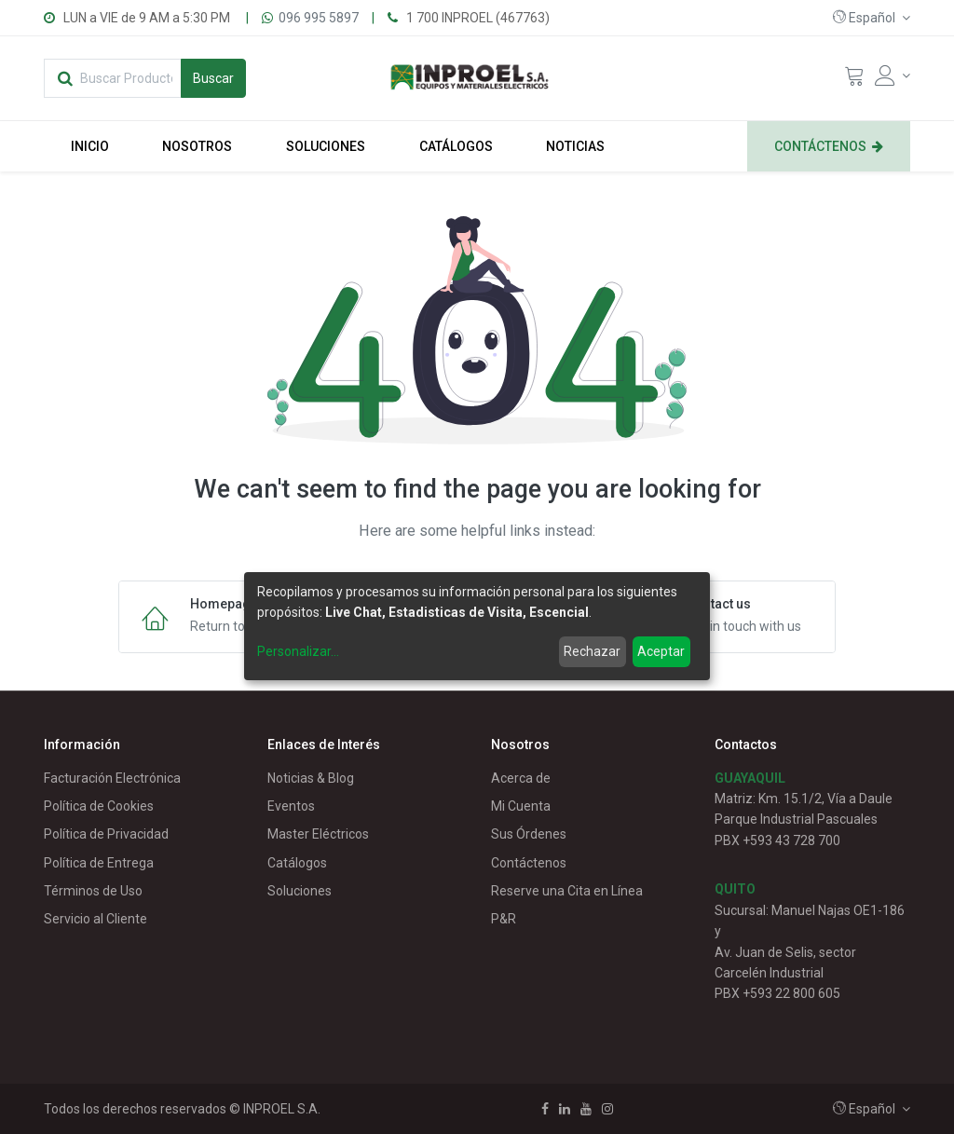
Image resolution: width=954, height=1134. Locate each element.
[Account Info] (892, 75)
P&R (503, 918)
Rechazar (592, 651)
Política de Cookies (99, 806)
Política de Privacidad (106, 834)
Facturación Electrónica (112, 778)
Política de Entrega (99, 862)
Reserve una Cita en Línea (567, 890)
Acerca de (521, 778)
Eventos (291, 806)
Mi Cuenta (521, 806)
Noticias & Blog (310, 778)
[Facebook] (545, 1108)
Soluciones (299, 890)
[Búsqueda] (213, 78)
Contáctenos (528, 862)
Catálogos (297, 862)
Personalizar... (298, 651)
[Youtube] (586, 1108)
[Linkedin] (564, 1108)
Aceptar (661, 651)
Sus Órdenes (528, 834)
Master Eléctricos (318, 834)
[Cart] (854, 80)
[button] (871, 17)
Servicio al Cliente (95, 918)
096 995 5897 (319, 17)
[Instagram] (607, 1108)
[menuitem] (90, 146)
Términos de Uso (93, 890)
